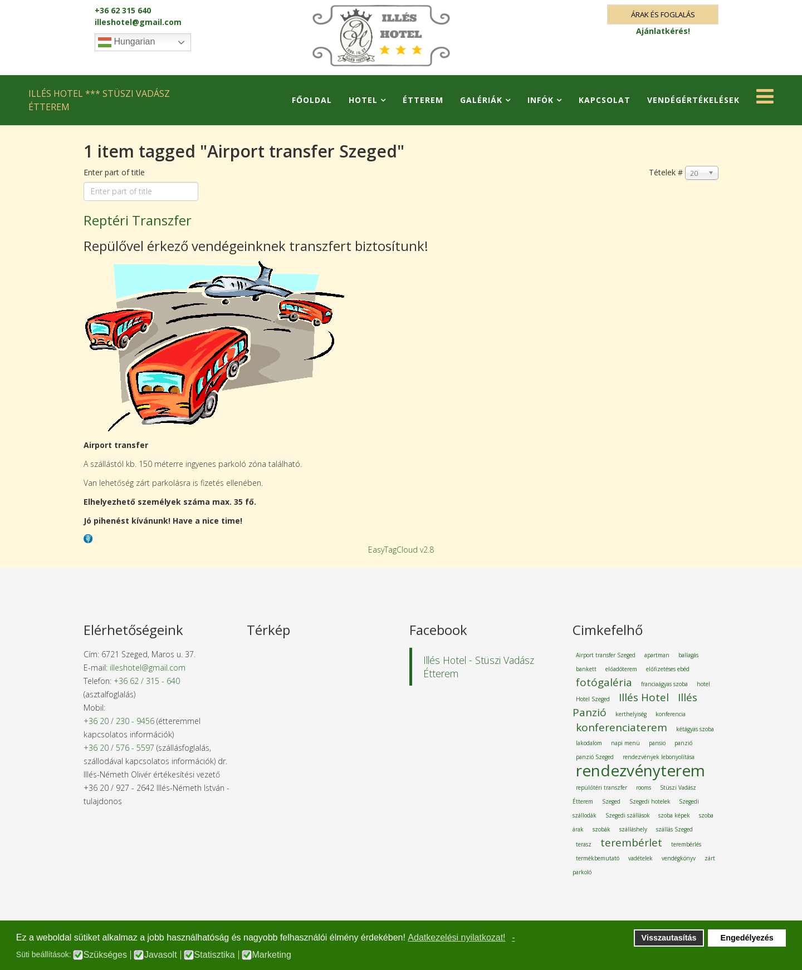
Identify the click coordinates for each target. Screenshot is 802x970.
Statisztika (214, 955)
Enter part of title (115, 172)
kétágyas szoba (695, 729)
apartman (656, 655)
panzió (683, 743)
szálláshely (633, 829)
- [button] (513, 937)
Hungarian (126, 42)
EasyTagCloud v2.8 (401, 549)
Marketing (271, 955)
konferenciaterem (621, 727)
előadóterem (621, 669)
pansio (657, 743)
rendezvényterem (640, 770)
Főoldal (312, 100)
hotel (703, 684)
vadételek (640, 858)
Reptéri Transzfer (138, 220)
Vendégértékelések (693, 100)
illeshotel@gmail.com (138, 22)
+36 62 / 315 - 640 (147, 681)
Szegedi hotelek (650, 801)
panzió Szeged (595, 757)
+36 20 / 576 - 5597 (119, 747)
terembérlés (686, 844)
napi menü (625, 743)
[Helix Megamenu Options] (765, 99)
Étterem (423, 100)
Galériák (481, 100)
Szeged (611, 801)
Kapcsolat (604, 100)
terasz (583, 844)
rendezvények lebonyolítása (659, 757)
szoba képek (674, 815)
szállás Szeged (674, 829)
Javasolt (160, 955)
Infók (540, 100)
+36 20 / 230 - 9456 (119, 721)
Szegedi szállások (628, 815)
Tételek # (666, 172)
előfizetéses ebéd (667, 669)
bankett (586, 669)
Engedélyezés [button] (747, 937)
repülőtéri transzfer (601, 787)
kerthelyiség (631, 714)
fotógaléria (604, 682)
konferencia (671, 714)
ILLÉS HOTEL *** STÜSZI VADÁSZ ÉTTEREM (99, 100)
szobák (601, 829)
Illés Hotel (644, 697)
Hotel (363, 100)
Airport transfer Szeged (605, 655)
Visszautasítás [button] (669, 937)
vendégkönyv (679, 858)
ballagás (688, 655)
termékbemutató (597, 858)
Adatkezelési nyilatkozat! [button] (456, 937)
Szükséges (105, 955)
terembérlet (631, 842)
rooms (643, 787)
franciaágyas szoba (664, 684)
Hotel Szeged (593, 699)
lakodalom (589, 743)
